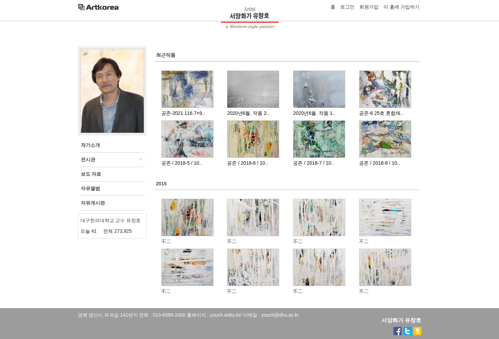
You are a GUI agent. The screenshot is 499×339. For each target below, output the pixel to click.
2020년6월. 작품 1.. (314, 113)
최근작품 (165, 55)
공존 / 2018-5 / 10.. (181, 163)
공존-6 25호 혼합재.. (381, 113)
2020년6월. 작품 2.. (248, 113)
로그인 (347, 7)
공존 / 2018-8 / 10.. (379, 163)
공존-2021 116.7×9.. (183, 113)
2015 (161, 183)
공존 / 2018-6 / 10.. (247, 163)
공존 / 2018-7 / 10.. (313, 163)
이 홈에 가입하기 (401, 7)
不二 (166, 241)
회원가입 (369, 7)
